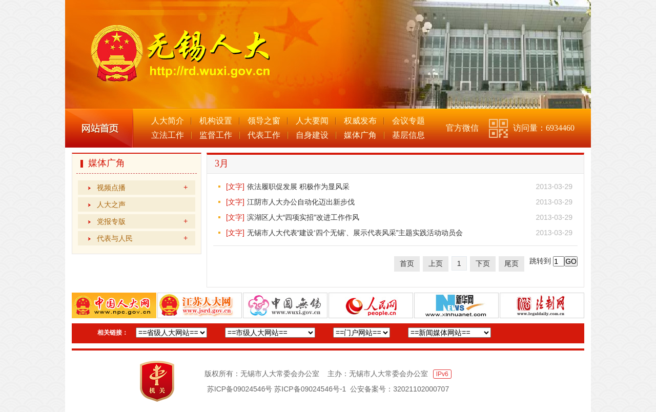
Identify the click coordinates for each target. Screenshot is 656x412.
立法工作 (167, 135)
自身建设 (312, 135)
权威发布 (360, 120)
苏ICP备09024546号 (240, 389)
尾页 (511, 263)
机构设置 (215, 120)
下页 (483, 263)
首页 (407, 263)
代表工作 (264, 135)
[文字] (235, 186)
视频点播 (142, 187)
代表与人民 (142, 238)
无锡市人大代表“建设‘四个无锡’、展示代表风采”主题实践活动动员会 (355, 233)
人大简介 (167, 120)
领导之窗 (264, 120)
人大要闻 (312, 120)
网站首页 (99, 128)
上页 (435, 263)
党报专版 (142, 221)
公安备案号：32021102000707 (399, 389)
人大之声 (111, 204)
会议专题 (408, 120)
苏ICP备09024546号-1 (310, 389)
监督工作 (215, 135)
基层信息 (408, 135)
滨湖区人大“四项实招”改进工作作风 (303, 217)
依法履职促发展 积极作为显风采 (298, 186)
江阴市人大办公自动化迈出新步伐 (301, 202)
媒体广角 (360, 135)
